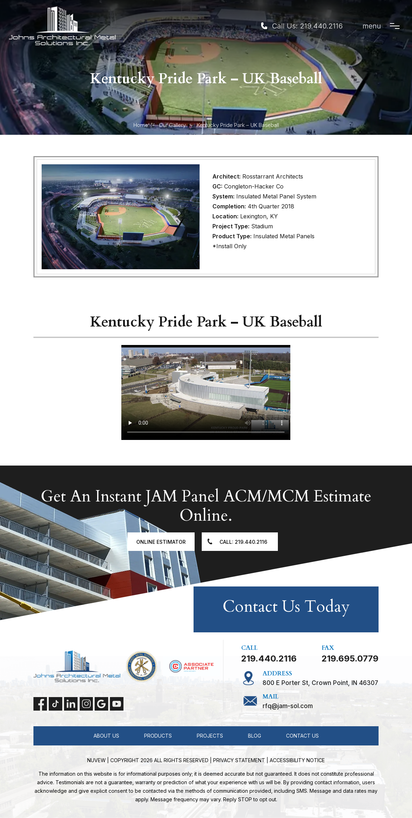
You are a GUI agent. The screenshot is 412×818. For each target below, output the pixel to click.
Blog (254, 735)
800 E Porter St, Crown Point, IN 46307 (320, 683)
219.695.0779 (350, 658)
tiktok (55, 704)
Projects (210, 735)
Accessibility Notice (297, 760)
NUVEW (96, 760)
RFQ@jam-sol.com (288, 706)
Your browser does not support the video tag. (205, 392)
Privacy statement (239, 760)
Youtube (116, 704)
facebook (40, 704)
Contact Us (302, 735)
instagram (86, 704)
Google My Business (101, 704)
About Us (106, 735)
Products (158, 735)
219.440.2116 (321, 26)
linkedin (71, 704)
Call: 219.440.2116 (243, 542)
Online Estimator (161, 542)
